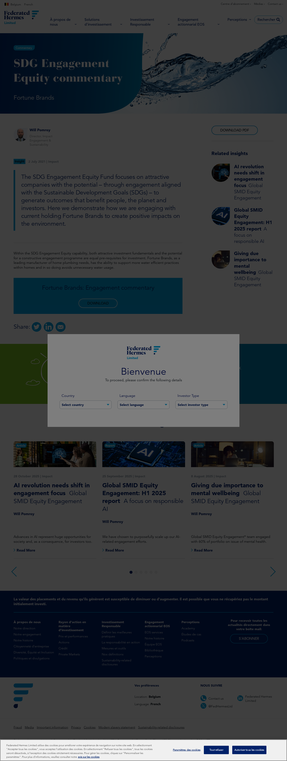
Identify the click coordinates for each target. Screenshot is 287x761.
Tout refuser (216, 752)
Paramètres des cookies (186, 752)
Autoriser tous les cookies (249, 752)
